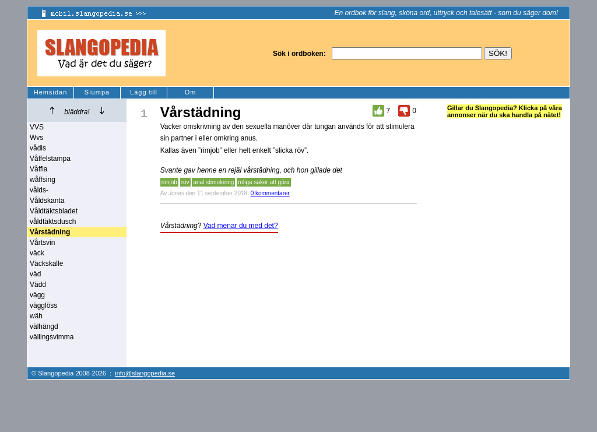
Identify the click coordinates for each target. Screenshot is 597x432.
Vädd (38, 284)
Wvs (36, 138)
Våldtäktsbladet (54, 211)
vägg (37, 295)
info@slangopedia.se (145, 373)
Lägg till (143, 92)
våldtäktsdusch (53, 221)
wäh (36, 316)
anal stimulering (213, 182)
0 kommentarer (270, 193)
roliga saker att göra (263, 182)
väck (37, 253)
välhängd (44, 326)
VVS (37, 127)
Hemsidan (51, 92)
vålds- (39, 190)
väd (35, 274)
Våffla (38, 169)
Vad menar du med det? (240, 226)
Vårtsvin (42, 242)
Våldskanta (47, 200)
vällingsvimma (51, 337)
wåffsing (42, 179)
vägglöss (43, 305)
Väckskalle (46, 263)
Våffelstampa (50, 158)
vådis (38, 148)
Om (190, 92)
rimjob (169, 182)
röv (185, 182)
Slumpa (97, 92)
